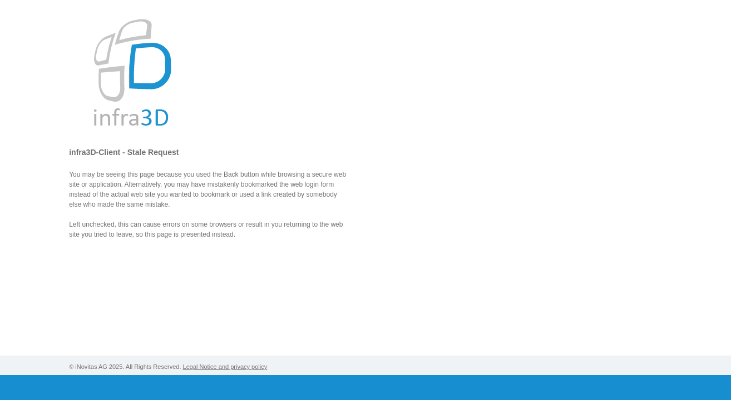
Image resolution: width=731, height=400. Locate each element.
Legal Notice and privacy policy (225, 366)
